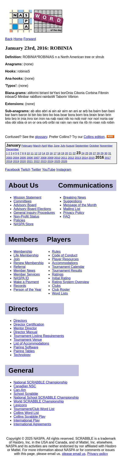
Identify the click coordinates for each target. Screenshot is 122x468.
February (27, 145)
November (106, 145)
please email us (73, 454)
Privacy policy (97, 454)
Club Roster (61, 289)
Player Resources (65, 259)
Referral (20, 267)
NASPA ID (21, 278)
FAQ (66, 216)
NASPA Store (24, 224)
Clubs (56, 286)
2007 (37, 157)
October (94, 145)
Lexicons (20, 405)
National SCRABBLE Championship (40, 382)
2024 (50, 161)
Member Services (27, 274)
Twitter (36, 169)
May (50, 145)
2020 (23, 161)
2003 (9, 157)
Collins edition (94, 137)
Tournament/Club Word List (34, 409)
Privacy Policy (73, 212)
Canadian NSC (25, 386)
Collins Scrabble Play (29, 416)
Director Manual (25, 332)
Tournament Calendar (68, 267)
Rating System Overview (70, 282)
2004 (16, 157)
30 (105, 153)
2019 (16, 161)
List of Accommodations (31, 343)
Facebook (12, 169)
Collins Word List (26, 413)
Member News (24, 270)
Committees (22, 201)
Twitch (25, 169)
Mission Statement (27, 197)
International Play (27, 420)
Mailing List (71, 209)
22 (74, 153)
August (70, 145)
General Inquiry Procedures (34, 212)
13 (39, 153)
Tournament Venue (28, 339)
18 (58, 153)
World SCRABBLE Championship (39, 401)
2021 (30, 161)
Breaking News (74, 197)
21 (70, 153)
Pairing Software (26, 347)
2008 (44, 157)
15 (47, 153)
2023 (44, 161)
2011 (64, 157)
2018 (9, 161)
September (82, 145)
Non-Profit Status (26, 216)
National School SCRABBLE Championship (46, 397)
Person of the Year (27, 289)
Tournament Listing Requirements (39, 336)
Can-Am (20, 390)
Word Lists (60, 293)
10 (28, 153)
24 (82, 153)
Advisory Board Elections (32, 209)
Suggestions (72, 201)
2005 (23, 157)
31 (109, 153)
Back (9, 39)
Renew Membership (28, 263)
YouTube (48, 169)
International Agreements (32, 424)
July (62, 145)
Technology (22, 355)
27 (94, 153)
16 (51, 153)
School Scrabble (26, 394)
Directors (20, 320)
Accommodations (65, 263)
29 (101, 153)
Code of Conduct (64, 255)
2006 (30, 157)
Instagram (63, 169)
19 (62, 153)
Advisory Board (25, 205)
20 (66, 153)
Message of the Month (80, 205)
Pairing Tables (24, 351)
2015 (92, 157)
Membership (23, 251)
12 (35, 153)
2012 (71, 157)
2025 (57, 161)
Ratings (57, 274)
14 (43, 153)
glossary (41, 137)
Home (18, 39)
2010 (57, 157)
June (57, 145)
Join (17, 259)
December (12, 149)
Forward (29, 39)
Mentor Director (25, 328)
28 (98, 153)
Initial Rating (61, 278)
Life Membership (26, 255)
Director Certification (29, 324)
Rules (56, 251)
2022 (37, 161)
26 (90, 153)
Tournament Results (67, 270)
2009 (50, 157)
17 (54, 153)
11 (32, 153)
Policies (19, 220)
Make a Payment (26, 282)
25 (86, 153)
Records (20, 286)
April (44, 145)
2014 (85, 157)
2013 (78, 157)
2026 (64, 161)
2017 (108, 157)
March (37, 145)
